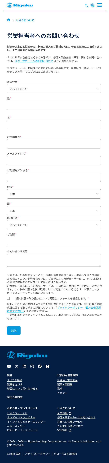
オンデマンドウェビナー (21, 417)
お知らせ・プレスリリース (22, 430)
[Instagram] (32, 366)
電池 (59, 388)
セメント (62, 393)
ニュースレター (16, 426)
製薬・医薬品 (64, 384)
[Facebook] (40, 366)
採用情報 (64, 430)
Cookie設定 (14, 453)
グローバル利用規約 (65, 453)
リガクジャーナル (17, 413)
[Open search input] (86, 4)
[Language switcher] (92, 5)
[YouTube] (9, 366)
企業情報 (64, 413)
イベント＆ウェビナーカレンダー (26, 421)
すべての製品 (14, 380)
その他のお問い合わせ (70, 426)
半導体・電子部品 (67, 380)
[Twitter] (17, 366)
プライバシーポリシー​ (37, 453)
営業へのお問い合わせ (70, 421)
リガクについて (25, 20)
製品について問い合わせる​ (22, 388)
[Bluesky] (47, 366)
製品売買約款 (14, 397)
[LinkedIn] (24, 366)
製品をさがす (14, 384)
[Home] (8, 20)
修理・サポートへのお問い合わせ (34, 61)
